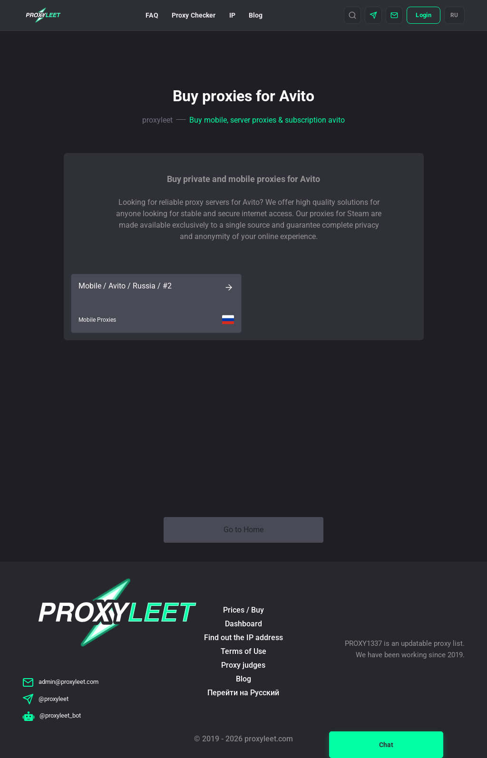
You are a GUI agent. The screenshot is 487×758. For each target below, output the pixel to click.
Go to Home (243, 529)
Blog (256, 15)
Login (423, 15)
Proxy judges (243, 665)
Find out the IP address (243, 637)
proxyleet (157, 120)
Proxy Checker (194, 15)
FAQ (152, 15)
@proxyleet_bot (51, 715)
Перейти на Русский (243, 692)
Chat (386, 744)
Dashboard (243, 623)
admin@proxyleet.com (60, 681)
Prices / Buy (243, 609)
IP (232, 15)
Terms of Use (243, 651)
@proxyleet (45, 698)
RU (454, 15)
